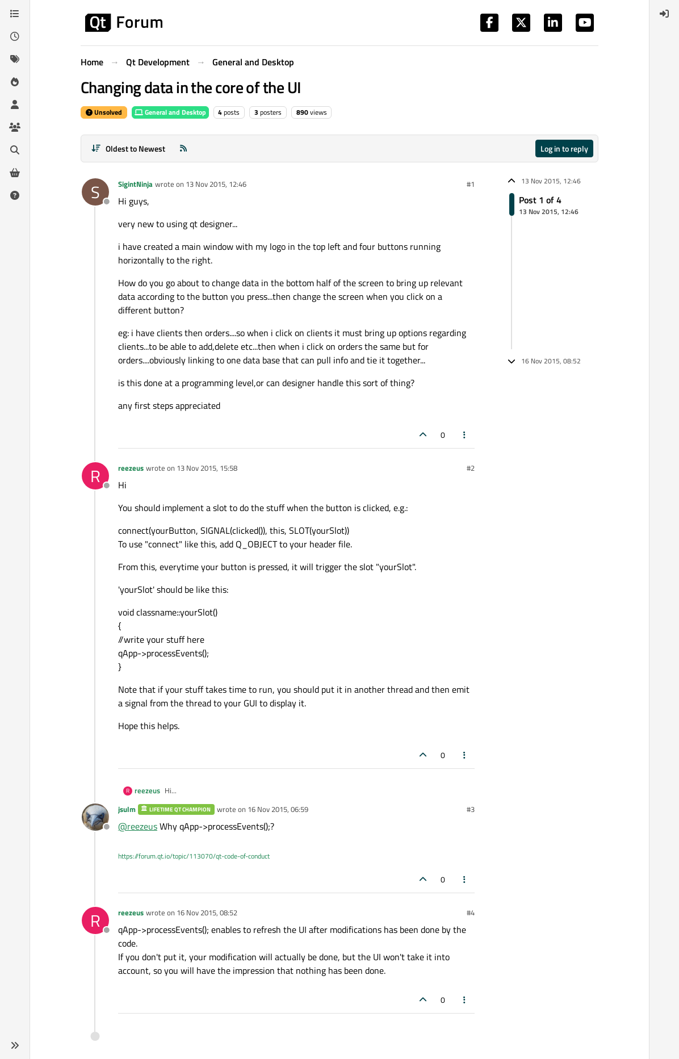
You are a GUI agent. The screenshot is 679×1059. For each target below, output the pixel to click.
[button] (15, 1045)
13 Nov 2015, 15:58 (207, 468)
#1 (471, 184)
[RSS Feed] (183, 148)
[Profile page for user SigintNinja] (95, 192)
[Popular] (15, 82)
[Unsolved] (15, 195)
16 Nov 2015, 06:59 (278, 809)
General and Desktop (170, 112)
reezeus (131, 468)
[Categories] (15, 14)
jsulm (127, 809)
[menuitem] (664, 14)
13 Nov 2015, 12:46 (216, 184)
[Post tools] (465, 434)
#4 (471, 912)
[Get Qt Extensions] (15, 173)
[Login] (664, 14)
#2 (471, 468)
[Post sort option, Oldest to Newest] (128, 148)
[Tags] (15, 59)
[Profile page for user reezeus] (95, 475)
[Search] (15, 150)
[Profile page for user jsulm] (95, 817)
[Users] (15, 104)
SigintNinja (135, 184)
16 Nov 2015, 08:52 (207, 912)
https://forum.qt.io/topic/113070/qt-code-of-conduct (194, 856)
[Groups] (15, 127)
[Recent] (15, 36)
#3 (471, 809)
